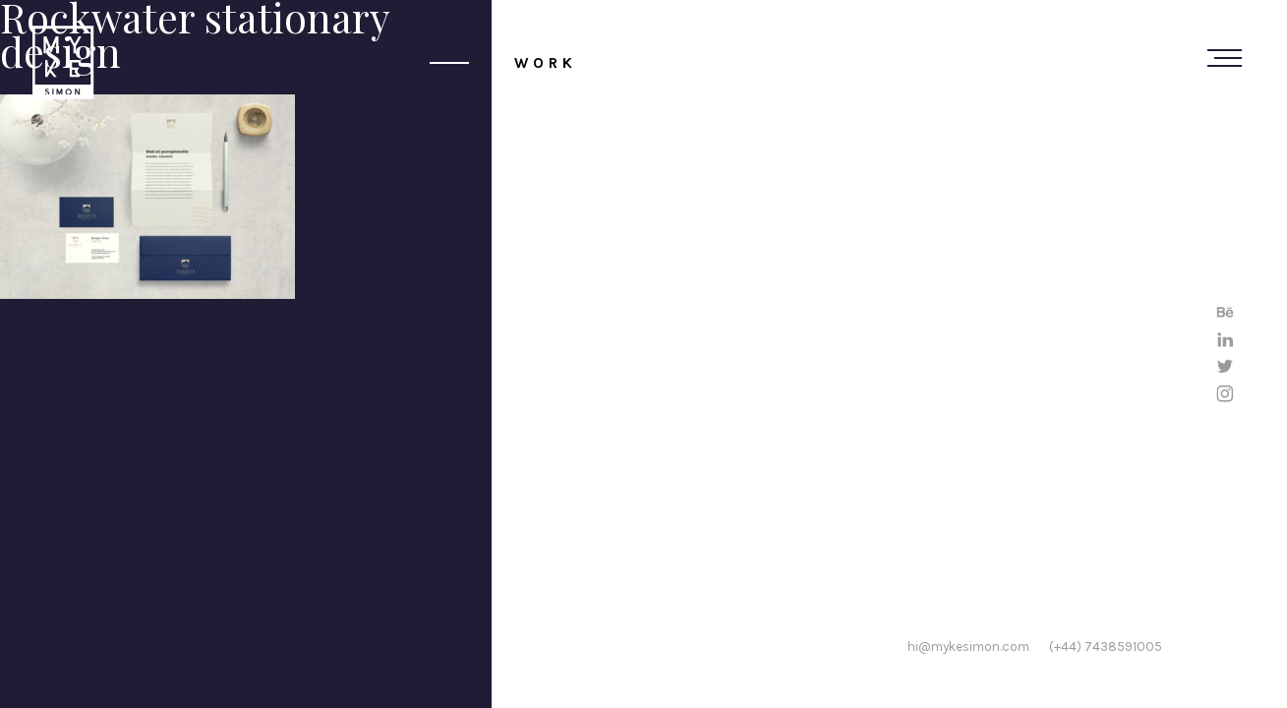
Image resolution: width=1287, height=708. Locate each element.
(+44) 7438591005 (1105, 645)
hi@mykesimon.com (968, 645)
